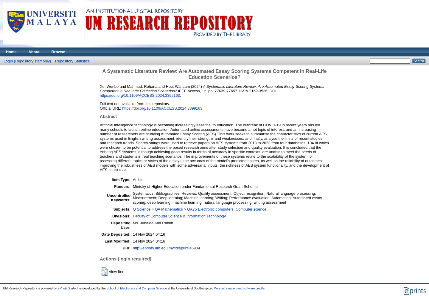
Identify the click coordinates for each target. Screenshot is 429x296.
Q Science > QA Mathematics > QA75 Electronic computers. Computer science (199, 209)
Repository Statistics (72, 61)
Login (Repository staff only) (27, 61)
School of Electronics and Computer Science (137, 288)
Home (11, 52)
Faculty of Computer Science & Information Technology (179, 216)
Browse (58, 52)
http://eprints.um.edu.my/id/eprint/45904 (166, 248)
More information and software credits (239, 288)
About (34, 52)
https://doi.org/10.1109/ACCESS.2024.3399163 (140, 95)
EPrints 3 (63, 288)
